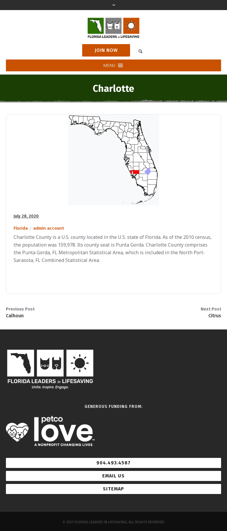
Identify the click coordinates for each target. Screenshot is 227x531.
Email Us (113, 476)
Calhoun (15, 315)
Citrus (214, 315)
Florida (21, 228)
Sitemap (113, 489)
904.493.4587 (113, 463)
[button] (109, 65)
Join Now (106, 50)
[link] (140, 51)
